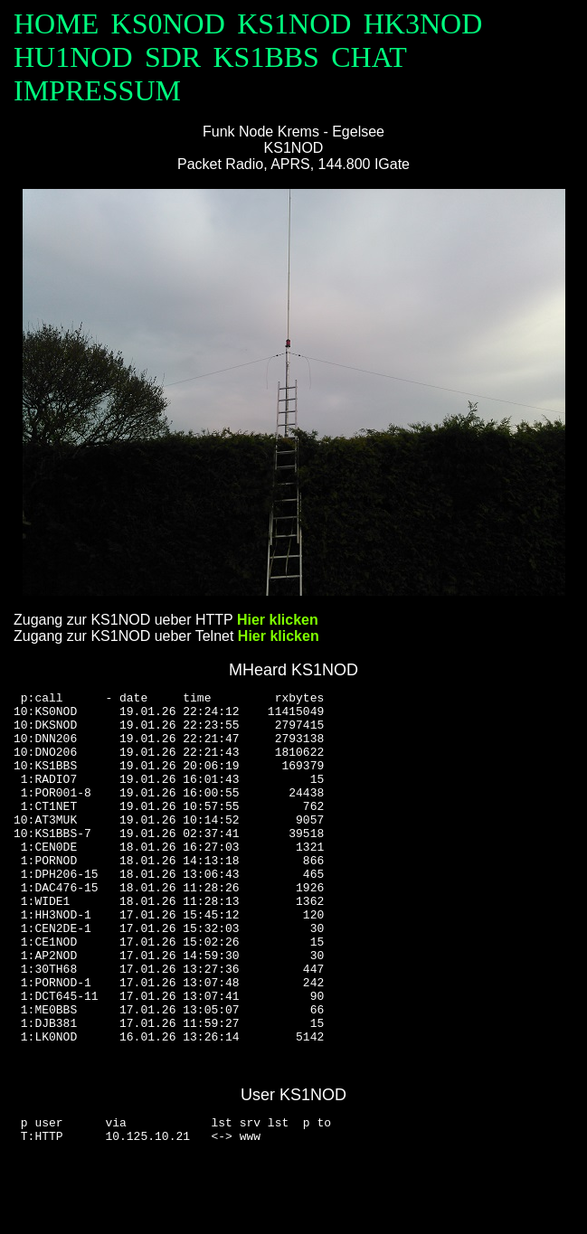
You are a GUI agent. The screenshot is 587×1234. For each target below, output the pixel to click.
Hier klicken (277, 619)
